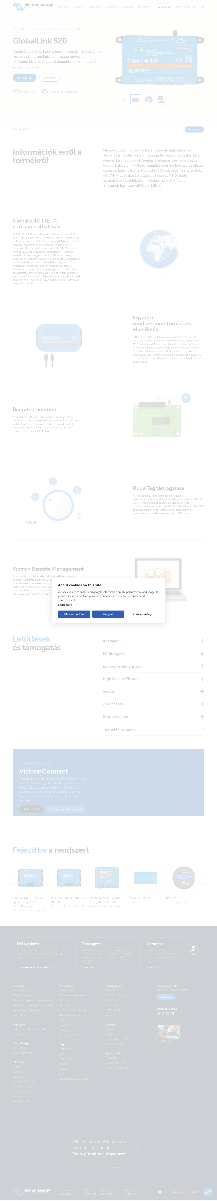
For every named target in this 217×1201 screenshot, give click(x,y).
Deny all (108, 614)
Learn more (65, 604)
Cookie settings (143, 614)
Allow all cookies (74, 614)
